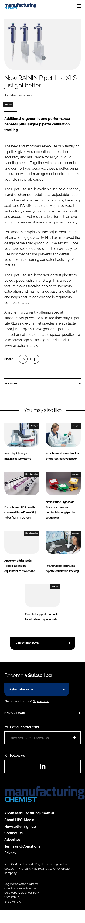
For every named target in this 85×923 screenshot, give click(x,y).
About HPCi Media (19, 820)
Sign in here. (41, 701)
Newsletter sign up (20, 827)
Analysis (8, 104)
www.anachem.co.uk (20, 346)
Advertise (12, 840)
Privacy (10, 853)
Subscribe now (27, 643)
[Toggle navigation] (79, 6)
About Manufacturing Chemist (29, 813)
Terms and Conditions (22, 846)
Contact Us (13, 833)
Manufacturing (31, 474)
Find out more (14, 712)
